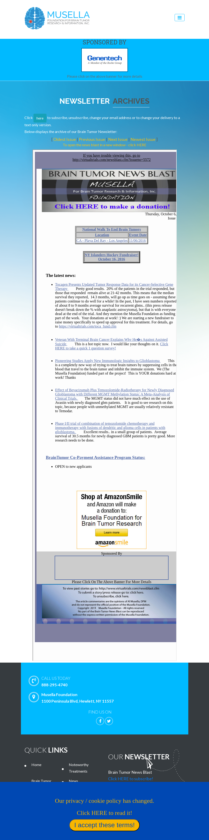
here (39, 118)
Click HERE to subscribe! (130, 778)
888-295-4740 (114, 681)
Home (36, 764)
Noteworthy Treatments (79, 767)
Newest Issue (143, 139)
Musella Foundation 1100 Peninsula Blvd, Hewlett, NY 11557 (72, 698)
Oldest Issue (65, 139)
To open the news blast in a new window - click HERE (104, 145)
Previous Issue (92, 139)
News (73, 781)
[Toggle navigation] (180, 17)
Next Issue (118, 139)
